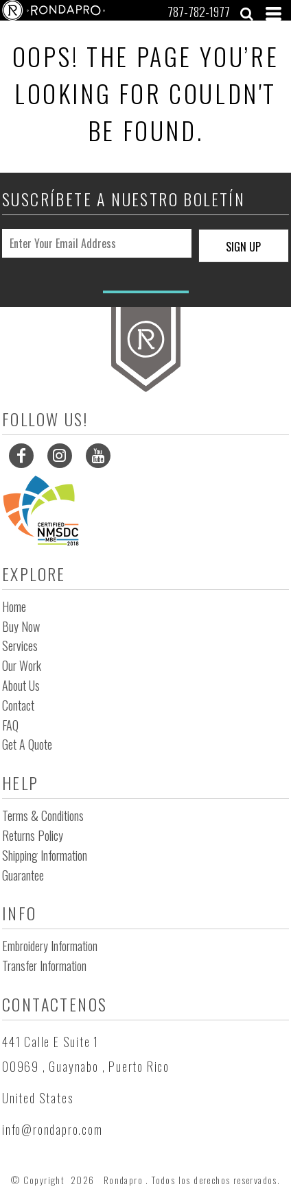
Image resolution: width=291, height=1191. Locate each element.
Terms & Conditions (43, 815)
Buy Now (21, 626)
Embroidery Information (49, 946)
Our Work (21, 665)
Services (20, 645)
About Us (21, 685)
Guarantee (23, 875)
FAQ (10, 725)
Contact (18, 705)
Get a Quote (27, 744)
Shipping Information (44, 855)
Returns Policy (32, 835)
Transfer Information (44, 965)
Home (14, 606)
